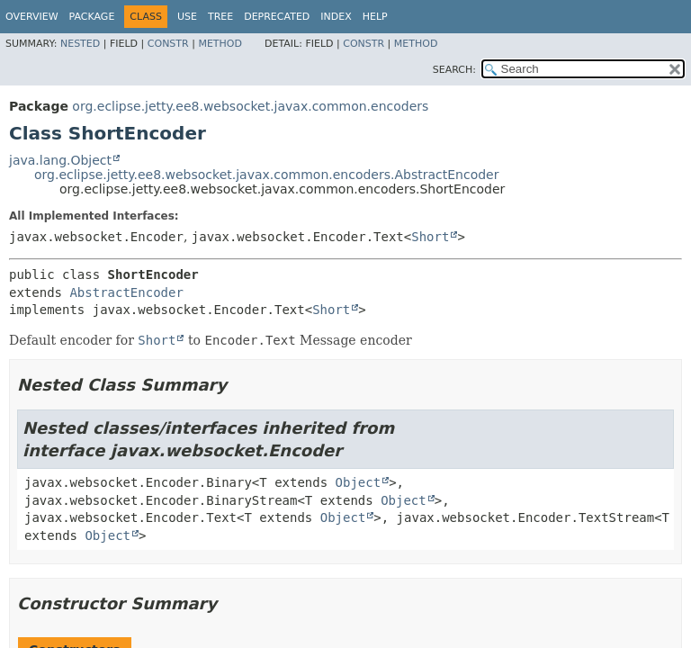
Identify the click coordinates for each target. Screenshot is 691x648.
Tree (220, 16)
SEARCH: (454, 70)
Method (220, 44)
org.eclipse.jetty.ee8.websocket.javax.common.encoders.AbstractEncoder (266, 174)
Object (358, 482)
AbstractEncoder (126, 292)
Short (430, 237)
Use (187, 16)
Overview (31, 16)
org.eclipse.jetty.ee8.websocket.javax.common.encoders (250, 106)
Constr (168, 44)
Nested (80, 44)
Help (375, 16)
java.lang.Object (60, 160)
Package (92, 16)
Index (335, 16)
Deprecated (277, 16)
